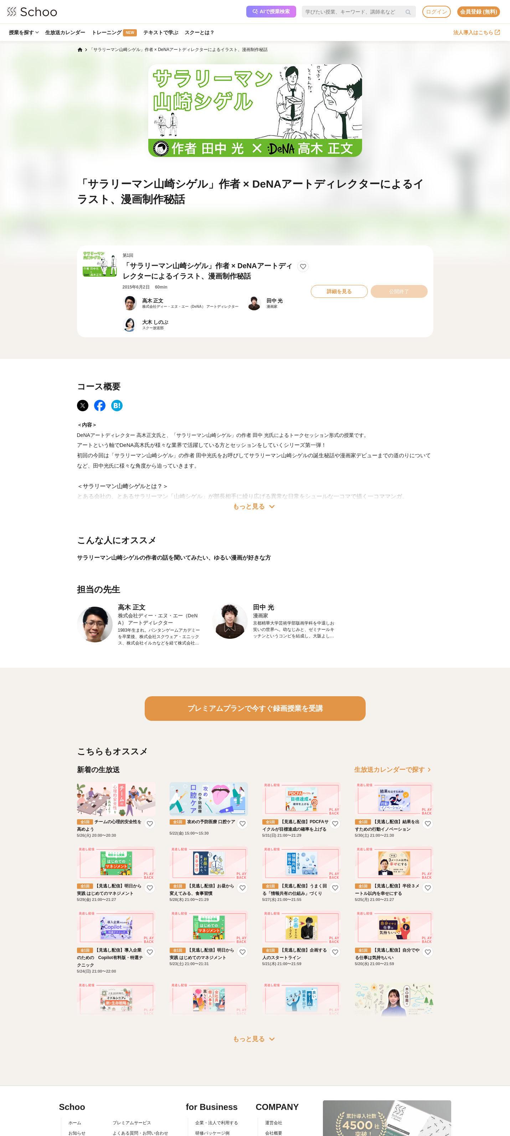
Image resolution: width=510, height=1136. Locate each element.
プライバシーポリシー (134, 1096)
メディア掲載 (278, 1096)
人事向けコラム (210, 1076)
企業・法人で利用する (216, 1055)
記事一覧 (77, 1106)
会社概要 (273, 1065)
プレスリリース (280, 1086)
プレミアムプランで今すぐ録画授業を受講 (255, 708)
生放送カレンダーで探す (393, 769)
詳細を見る (339, 291)
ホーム (74, 1055)
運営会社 (273, 1055)
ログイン (436, 12)
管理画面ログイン (212, 1086)
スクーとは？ (200, 32)
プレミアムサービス (132, 1055)
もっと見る (255, 506)
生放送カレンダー (65, 32)
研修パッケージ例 (212, 1065)
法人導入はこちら (476, 32)
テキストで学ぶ (160, 32)
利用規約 (121, 1076)
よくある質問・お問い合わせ (140, 1065)
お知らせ (77, 1065)
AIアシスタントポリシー (136, 1106)
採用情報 (273, 1076)
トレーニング (114, 32)
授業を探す (24, 32)
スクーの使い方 (83, 1086)
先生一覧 (77, 1096)
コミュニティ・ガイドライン (140, 1086)
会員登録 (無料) (478, 12)
